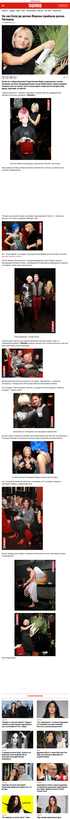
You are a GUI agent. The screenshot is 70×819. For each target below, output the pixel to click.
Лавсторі (40, 11)
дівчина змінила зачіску (12, 256)
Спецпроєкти (56, 11)
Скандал (12, 11)
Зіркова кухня (31, 11)
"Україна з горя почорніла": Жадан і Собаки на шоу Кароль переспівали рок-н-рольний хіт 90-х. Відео (17, 724)
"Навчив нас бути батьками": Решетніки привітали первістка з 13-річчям (17, 787)
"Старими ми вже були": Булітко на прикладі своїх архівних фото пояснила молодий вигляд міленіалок (16, 756)
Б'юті (23, 11)
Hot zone (48, 11)
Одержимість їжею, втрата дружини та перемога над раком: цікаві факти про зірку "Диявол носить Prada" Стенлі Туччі (52, 788)
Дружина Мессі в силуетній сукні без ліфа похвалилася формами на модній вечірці (52, 755)
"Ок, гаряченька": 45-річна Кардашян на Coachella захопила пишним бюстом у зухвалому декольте (52, 724)
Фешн (18, 11)
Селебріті (5, 11)
